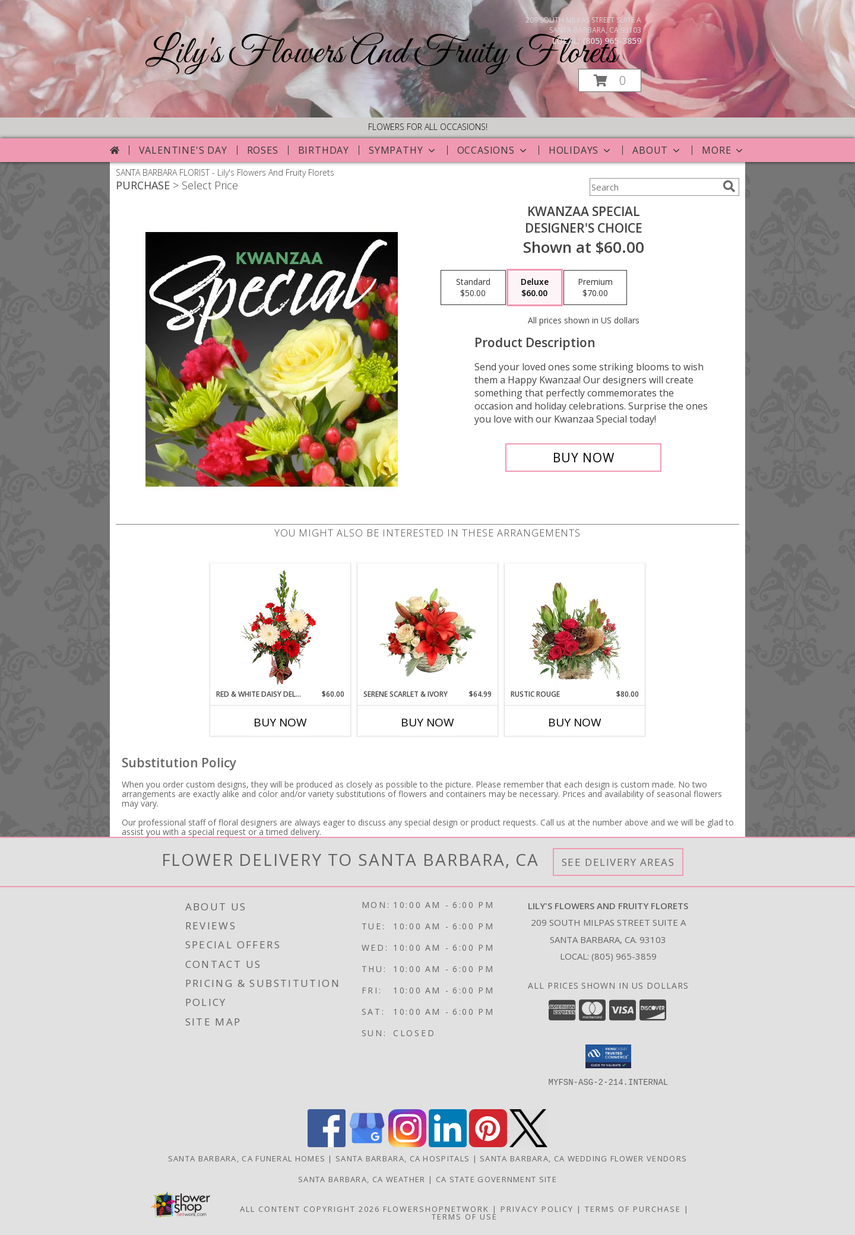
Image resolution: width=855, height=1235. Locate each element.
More (723, 150)
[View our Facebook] (327, 1144)
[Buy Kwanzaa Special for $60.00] (583, 457)
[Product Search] (653, 187)
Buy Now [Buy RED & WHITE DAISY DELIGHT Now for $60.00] (280, 722)
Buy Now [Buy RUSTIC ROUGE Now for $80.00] (574, 722)
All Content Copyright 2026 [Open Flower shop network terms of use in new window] (310, 1209)
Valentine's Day (183, 150)
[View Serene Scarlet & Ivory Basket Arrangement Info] (427, 626)
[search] (729, 186)
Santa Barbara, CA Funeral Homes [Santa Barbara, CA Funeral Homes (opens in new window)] (246, 1158)
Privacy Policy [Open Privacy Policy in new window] (537, 1209)
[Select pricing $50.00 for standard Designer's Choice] (473, 288)
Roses (262, 150)
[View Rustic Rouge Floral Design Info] (575, 626)
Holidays (581, 150)
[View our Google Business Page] (367, 1144)
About (657, 150)
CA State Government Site (496, 1179)
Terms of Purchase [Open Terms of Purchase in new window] (633, 1209)
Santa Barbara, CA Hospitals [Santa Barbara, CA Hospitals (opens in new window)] (402, 1158)
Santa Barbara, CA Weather (362, 1179)
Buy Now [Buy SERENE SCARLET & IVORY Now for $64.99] (427, 722)
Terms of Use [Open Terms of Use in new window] (465, 1216)
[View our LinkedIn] (448, 1144)
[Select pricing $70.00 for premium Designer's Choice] (595, 288)
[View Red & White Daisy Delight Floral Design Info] (280, 626)
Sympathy (403, 150)
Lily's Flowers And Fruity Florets (381, 54)
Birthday (323, 150)
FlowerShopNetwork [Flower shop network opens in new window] (436, 1209)
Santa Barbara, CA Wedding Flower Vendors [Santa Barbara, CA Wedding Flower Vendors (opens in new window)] (583, 1158)
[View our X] (528, 1144)
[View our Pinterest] (488, 1144)
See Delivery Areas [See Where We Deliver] (618, 862)
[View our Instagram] (407, 1144)
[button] (609, 80)
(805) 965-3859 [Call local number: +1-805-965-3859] (611, 40)
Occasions (493, 150)
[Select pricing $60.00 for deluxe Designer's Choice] (534, 288)
